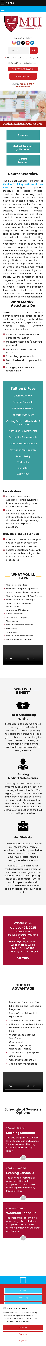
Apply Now (23, 474)
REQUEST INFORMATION (23, 69)
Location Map (23, 1298)
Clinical (23, 160)
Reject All (23, 1341)
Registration (35, 58)
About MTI (11, 58)
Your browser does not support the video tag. (23, 655)
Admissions (22, 58)
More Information (23, 76)
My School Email (14, 63)
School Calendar (31, 63)
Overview (23, 135)
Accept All (23, 1327)
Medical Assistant (23, 147)
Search (23, 1291)
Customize (23, 1334)
